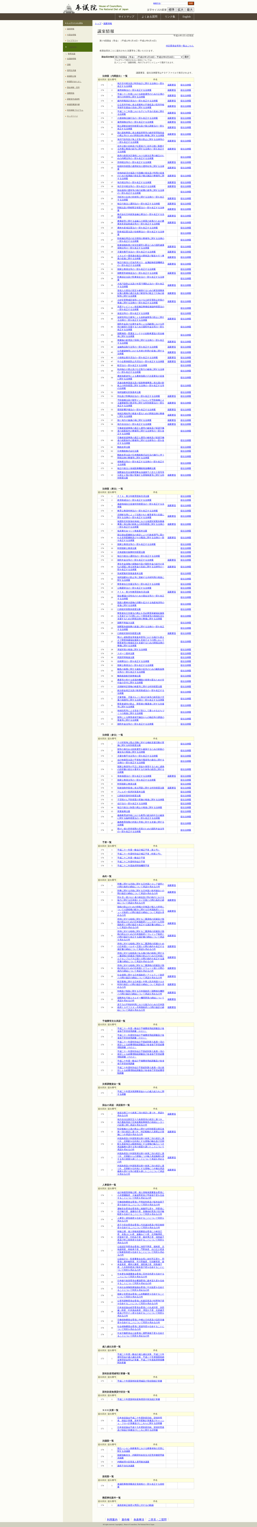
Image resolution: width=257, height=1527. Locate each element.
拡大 (181, 9)
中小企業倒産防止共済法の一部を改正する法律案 (140, 361)
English (187, 16)
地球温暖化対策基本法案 (129, 392)
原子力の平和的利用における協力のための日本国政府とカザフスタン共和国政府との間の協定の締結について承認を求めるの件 (140, 1007)
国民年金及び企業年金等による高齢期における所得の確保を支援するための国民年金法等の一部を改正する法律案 (140, 327)
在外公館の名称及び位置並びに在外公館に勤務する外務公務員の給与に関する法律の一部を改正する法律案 (140, 149)
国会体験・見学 (73, 87)
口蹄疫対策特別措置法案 (129, 633)
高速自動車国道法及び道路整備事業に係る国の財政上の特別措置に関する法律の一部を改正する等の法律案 (140, 386)
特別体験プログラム (75, 110)
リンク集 (170, 16)
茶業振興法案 (123, 811)
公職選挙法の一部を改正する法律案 (134, 588)
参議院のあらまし (74, 81)
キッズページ (72, 116)
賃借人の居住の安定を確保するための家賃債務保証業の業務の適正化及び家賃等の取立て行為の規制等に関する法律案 (140, 293)
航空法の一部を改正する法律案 (132, 365)
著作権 (125, 1519)
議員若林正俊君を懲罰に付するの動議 (135, 1505)
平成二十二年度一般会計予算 (131, 858)
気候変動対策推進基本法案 (130, 573)
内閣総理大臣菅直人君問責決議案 (133, 1462)
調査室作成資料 (73, 99)
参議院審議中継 (73, 104)
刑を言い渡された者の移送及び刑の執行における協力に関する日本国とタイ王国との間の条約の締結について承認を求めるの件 (140, 900)
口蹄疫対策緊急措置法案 (129, 609)
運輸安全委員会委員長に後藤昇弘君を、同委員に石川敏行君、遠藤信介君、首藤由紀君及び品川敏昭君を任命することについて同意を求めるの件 (140, 1211)
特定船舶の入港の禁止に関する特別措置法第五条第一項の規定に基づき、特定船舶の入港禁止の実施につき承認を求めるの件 (140, 1132)
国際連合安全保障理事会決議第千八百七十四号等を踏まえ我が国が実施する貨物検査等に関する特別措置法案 (140, 475)
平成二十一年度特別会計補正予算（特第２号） (139, 854)
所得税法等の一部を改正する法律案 (134, 162)
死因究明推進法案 (125, 657)
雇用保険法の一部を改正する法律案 (134, 90)
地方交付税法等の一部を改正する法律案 (136, 186)
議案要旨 (172, 85)
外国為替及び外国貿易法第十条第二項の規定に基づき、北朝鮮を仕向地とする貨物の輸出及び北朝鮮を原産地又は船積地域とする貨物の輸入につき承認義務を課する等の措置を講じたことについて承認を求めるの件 (140, 1144)
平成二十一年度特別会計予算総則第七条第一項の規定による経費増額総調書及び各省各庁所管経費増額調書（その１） (140, 1045)
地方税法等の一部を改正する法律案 (134, 182)
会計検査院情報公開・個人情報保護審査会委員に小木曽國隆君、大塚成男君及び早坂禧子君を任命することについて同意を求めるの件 (140, 1195)
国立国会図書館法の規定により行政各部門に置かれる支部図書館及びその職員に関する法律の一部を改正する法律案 (140, 538)
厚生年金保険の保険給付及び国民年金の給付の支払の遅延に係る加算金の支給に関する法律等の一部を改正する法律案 (140, 567)
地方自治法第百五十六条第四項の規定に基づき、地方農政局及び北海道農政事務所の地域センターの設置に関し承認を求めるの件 (140, 1122)
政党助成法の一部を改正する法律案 (134, 500)
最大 (190, 9)
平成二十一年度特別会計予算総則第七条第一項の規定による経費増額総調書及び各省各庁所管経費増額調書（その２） (140, 1054)
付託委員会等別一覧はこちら (180, 46)
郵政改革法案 (123, 447)
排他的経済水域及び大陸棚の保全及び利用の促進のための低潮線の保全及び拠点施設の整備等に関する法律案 (140, 176)
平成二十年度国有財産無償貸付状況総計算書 (138, 1399)
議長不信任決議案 (125, 1466)
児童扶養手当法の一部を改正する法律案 (136, 252)
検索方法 (156, 3)
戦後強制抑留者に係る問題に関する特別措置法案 (140, 788)
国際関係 (70, 93)
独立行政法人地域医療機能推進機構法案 (136, 468)
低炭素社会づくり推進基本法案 (132, 531)
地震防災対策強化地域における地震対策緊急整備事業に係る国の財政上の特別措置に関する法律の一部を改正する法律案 (140, 524)
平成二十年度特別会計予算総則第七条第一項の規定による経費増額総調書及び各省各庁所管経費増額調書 (140, 1070)
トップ (98, 23)
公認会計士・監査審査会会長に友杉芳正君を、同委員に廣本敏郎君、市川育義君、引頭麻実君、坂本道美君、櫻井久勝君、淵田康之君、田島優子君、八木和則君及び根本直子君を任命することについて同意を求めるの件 (140, 1264)
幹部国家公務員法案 (127, 548)
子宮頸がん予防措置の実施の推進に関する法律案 (140, 800)
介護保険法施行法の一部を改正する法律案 (137, 118)
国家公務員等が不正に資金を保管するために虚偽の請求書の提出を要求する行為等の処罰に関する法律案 (140, 769)
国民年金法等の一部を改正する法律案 (135, 560)
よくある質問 (149, 16)
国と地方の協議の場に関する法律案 (134, 420)
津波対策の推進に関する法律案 (132, 649)
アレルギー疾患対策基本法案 (131, 792)
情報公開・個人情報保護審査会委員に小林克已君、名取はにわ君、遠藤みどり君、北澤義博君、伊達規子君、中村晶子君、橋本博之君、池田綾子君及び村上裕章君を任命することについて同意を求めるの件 (140, 1237)
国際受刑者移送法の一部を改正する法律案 (137, 273)
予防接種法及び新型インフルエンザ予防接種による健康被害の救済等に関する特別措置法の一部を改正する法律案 (140, 403)
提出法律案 (185, 85)
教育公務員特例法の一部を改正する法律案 (137, 511)
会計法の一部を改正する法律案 (132, 803)
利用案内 (112, 1519)
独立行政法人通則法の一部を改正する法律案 (138, 204)
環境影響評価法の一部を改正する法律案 (136, 410)
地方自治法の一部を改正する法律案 (134, 424)
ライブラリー (72, 40)
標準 (172, 9)
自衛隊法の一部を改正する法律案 (133, 661)
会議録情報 (71, 59)
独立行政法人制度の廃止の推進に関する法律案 (139, 807)
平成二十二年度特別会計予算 (131, 862)
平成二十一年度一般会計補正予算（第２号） (138, 850)
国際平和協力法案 (125, 623)
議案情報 (73, 47)
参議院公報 (71, 76)
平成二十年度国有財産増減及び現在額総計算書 (139, 1381)
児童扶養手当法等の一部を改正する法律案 (137, 756)
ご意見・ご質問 (157, 1519)
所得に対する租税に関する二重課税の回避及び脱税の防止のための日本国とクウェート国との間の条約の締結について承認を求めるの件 (140, 968)
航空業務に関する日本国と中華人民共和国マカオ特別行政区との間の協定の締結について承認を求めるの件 (140, 984)
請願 (69, 64)
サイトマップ (126, 16)
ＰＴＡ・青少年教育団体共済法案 (133, 496)
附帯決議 (71, 54)
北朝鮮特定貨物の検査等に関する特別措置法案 (139, 686)
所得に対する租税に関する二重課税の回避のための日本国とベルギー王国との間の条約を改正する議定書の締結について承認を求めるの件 (140, 946)
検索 (191, 3)
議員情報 (70, 29)
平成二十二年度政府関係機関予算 (133, 865)
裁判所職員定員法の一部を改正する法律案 (137, 101)
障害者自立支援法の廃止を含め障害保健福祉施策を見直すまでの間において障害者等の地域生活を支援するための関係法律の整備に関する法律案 (140, 616)
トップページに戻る (75, 23)
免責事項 (139, 1519)
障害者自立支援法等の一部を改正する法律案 (138, 584)
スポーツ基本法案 (125, 653)
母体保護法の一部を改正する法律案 (134, 776)
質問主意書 (71, 70)
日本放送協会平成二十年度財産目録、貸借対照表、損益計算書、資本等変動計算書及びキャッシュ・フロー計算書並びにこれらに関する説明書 (140, 1421)
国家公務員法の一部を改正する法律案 (135, 665)
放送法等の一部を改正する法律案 (133, 313)
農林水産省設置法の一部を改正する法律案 (137, 228)
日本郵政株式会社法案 (128, 451)
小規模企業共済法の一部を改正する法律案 (137, 357)
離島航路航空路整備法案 (129, 676)
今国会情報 (71, 35)
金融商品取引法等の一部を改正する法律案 (137, 347)
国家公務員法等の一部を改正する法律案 (136, 269)
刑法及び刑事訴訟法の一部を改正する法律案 (138, 396)
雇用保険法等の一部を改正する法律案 (135, 122)
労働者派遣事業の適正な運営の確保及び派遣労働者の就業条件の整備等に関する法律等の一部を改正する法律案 (140, 431)
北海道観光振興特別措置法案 (131, 552)
